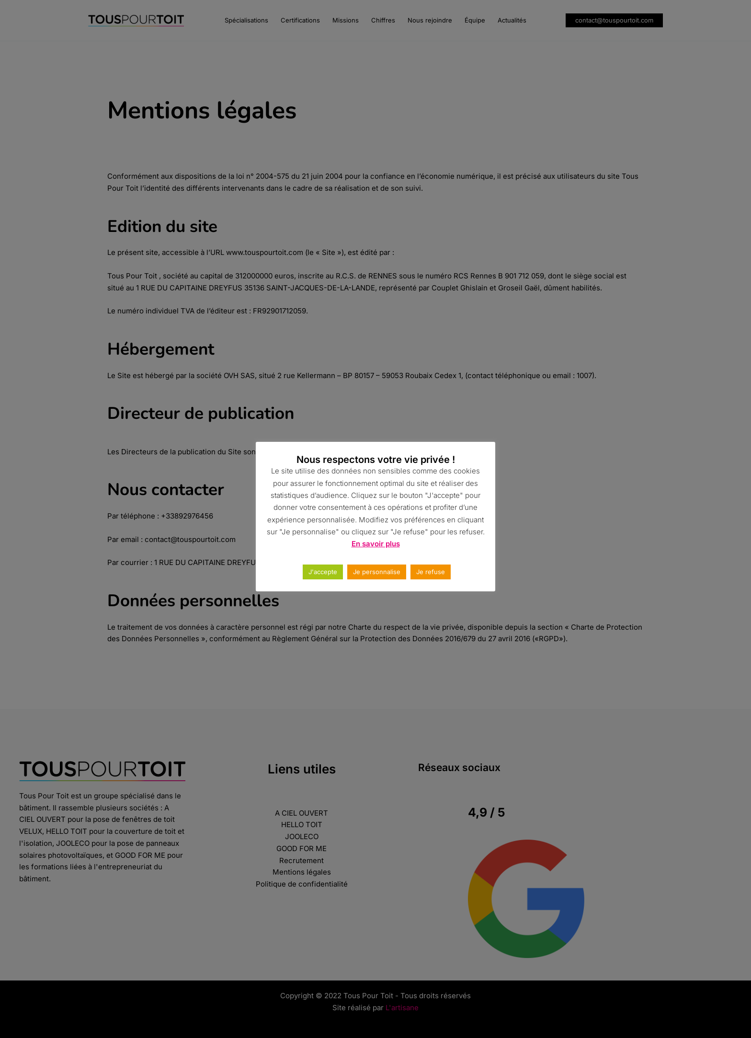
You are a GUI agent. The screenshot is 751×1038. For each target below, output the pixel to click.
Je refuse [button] (430, 572)
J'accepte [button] (322, 572)
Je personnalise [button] (376, 572)
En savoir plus (376, 543)
